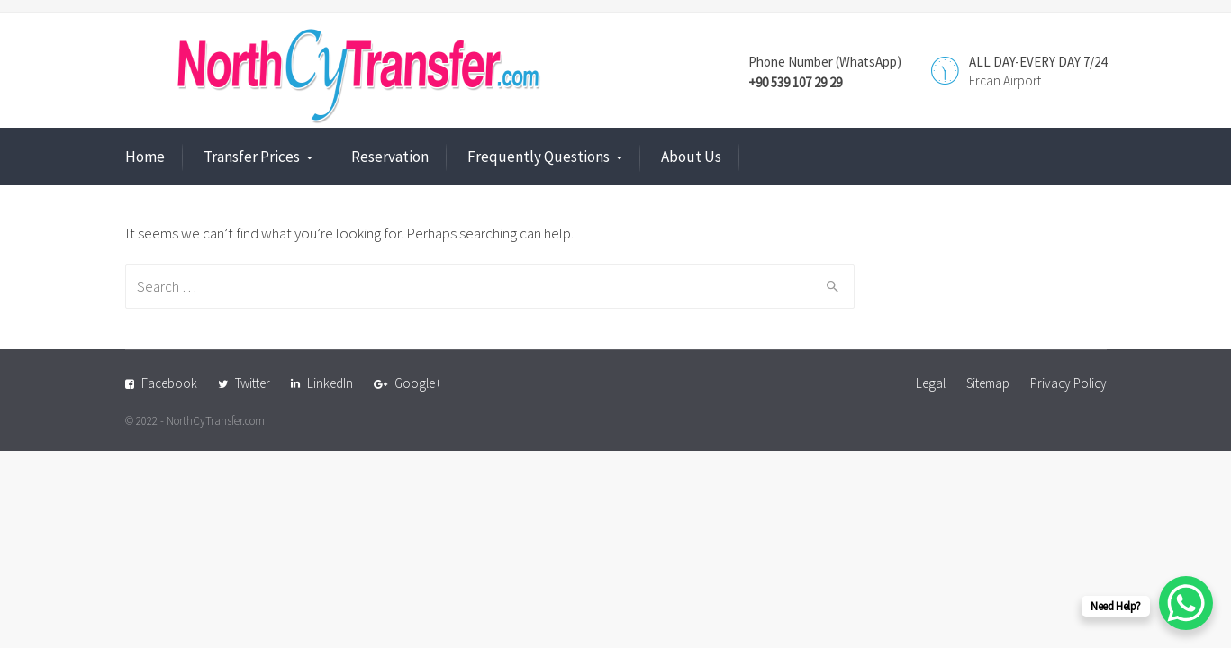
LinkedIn (330, 383)
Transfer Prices (252, 156)
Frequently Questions (538, 156)
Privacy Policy (1068, 383)
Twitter (252, 383)
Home (145, 156)
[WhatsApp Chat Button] (1186, 603)
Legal (931, 383)
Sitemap (987, 383)
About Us (691, 156)
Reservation (390, 156)
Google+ (417, 383)
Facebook (169, 383)
